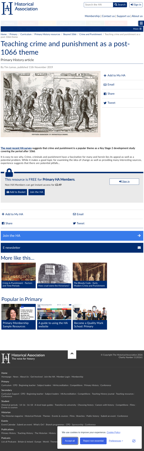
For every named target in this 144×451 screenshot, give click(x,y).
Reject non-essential (93, 441)
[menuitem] (9, 23)
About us (137, 16)
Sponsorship (77, 425)
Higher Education (71, 23)
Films (132, 405)
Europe (38, 442)
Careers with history (104, 405)
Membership (92, 16)
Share (109, 93)
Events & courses (9, 408)
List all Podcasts (8, 442)
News (15, 377)
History (52, 433)
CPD (19, 29)
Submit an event (108, 416)
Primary (9, 23)
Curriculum (7, 29)
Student (47, 23)
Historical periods (9, 405)
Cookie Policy (113, 432)
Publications (116, 23)
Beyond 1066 (69, 34)
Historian (95, 23)
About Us (24, 377)
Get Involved (36, 377)
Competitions (95, 29)
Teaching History (25, 433)
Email (108, 84)
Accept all (70, 441)
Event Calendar (8, 425)
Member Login (63, 377)
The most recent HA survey (16, 148)
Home (4, 34)
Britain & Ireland (25, 442)
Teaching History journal (103, 394)
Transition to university (65, 405)
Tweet (109, 102)
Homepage (6, 377)
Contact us (108, 16)
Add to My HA (114, 75)
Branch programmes (55, 425)
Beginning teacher (35, 29)
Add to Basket (15, 192)
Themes (46, 416)
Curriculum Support (10, 394)
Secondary (28, 23)
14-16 (22, 405)
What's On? (38, 425)
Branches (80, 416)
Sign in (124, 181)
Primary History (114, 29)
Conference (105, 385)
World (46, 442)
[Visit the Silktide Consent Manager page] (133, 441)
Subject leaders (55, 29)
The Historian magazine (12, 416)
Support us (123, 16)
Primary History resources (47, 34)
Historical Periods (33, 416)
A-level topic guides (44, 405)
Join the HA (36, 192)
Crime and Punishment (90, 34)
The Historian (41, 433)
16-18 (30, 405)
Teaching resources (125, 394)
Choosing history (86, 405)
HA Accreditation (76, 29)
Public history (92, 416)
